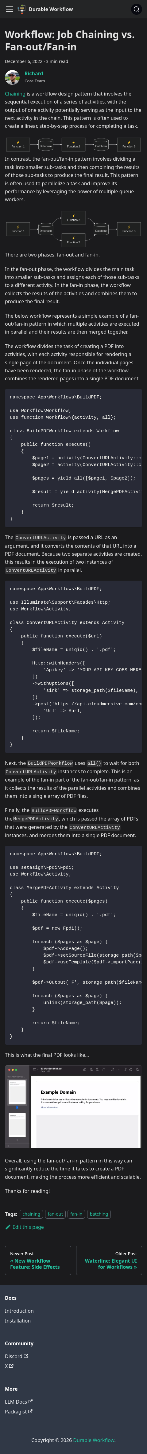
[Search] (136, 9)
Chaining (15, 93)
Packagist (19, 1411)
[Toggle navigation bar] (9, 9)
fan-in (76, 1214)
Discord (16, 1356)
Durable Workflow (93, 1440)
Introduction (19, 1310)
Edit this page (24, 1227)
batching (99, 1214)
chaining (31, 1214)
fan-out (55, 1214)
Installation (18, 1320)
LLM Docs (19, 1401)
